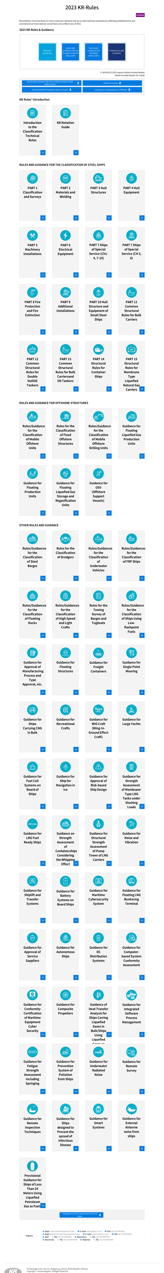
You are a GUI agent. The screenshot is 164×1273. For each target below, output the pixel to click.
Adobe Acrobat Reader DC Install (130, 75)
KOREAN (140, 15)
